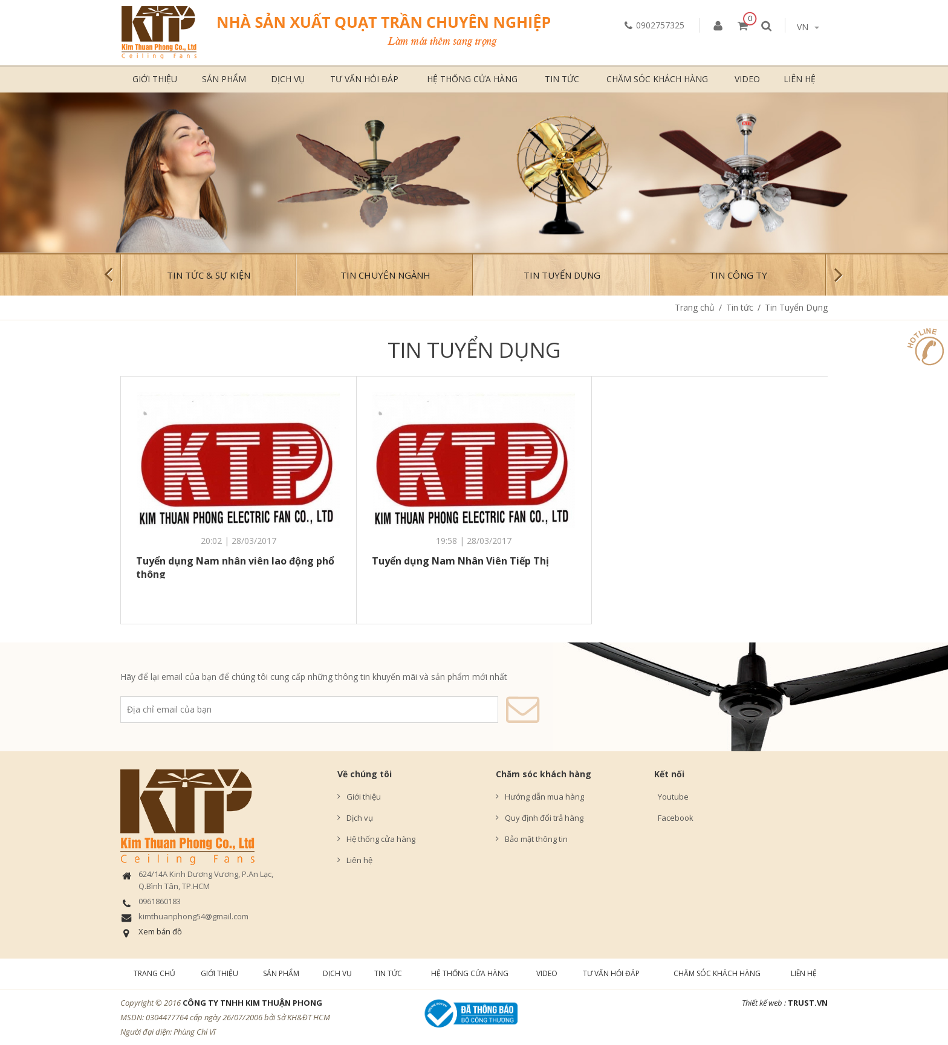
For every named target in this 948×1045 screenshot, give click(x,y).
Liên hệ (800, 79)
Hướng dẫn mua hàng (544, 796)
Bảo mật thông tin (536, 838)
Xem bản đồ (160, 931)
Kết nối (669, 774)
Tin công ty (738, 275)
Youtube (671, 796)
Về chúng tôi (364, 774)
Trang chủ (695, 307)
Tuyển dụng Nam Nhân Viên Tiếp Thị (460, 561)
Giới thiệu (154, 79)
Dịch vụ (288, 79)
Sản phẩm (224, 79)
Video (747, 79)
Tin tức (562, 79)
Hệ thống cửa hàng (472, 79)
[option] (474, 172)
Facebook (673, 817)
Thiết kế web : (764, 1002)
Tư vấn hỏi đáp (364, 79)
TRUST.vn (808, 1002)
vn (808, 27)
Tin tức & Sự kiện (208, 275)
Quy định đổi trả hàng (544, 817)
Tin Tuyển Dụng (562, 275)
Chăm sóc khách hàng (657, 79)
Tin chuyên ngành (385, 275)
